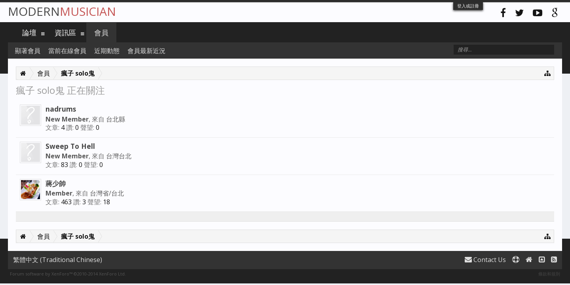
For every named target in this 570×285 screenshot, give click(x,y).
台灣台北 (118, 156)
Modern (62, 11)
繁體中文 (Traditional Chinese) (57, 259)
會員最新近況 (146, 50)
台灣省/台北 (107, 193)
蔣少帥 (56, 183)
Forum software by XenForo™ (68, 274)
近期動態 (107, 50)
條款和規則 (549, 274)
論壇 (29, 32)
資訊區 (65, 32)
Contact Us (485, 259)
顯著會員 (27, 50)
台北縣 (115, 119)
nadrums (61, 109)
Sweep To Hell (70, 146)
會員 (101, 32)
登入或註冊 (468, 6)
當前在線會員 (67, 50)
